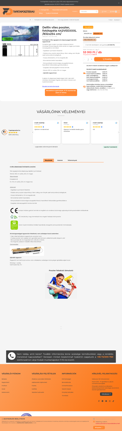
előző (110, 19)
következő (117, 19)
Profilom (4, 385)
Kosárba (107, 59)
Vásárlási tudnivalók (38, 392)
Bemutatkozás (66, 382)
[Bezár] (118, 3)
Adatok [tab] (60, 160)
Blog (40, 13)
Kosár (3, 389)
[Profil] (104, 11)
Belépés (4, 379)
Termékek (65, 395)
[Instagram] (110, 401)
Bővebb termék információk (50, 86)
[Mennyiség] (88, 59)
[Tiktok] (113, 401)
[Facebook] (99, 401)
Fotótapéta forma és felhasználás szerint (44, 19)
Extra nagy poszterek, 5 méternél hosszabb (68, 19)
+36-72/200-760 (105, 357)
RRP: (91, 50)
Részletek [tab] (48, 160)
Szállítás (34, 389)
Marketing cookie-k (108, 422)
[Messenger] (102, 401)
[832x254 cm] (98, 33)
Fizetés (34, 385)
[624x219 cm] (88, 33)
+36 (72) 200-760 (102, 90)
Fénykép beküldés (67, 392)
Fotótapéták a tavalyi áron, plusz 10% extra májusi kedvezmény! (59, 1)
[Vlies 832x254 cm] (89, 40)
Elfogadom (99, 427)
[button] (44, 10)
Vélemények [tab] (72, 160)
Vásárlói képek (66, 389)
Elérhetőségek (66, 379)
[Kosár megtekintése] (113, 11)
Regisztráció (5, 382)
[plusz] (91, 59)
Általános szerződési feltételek (41, 379)
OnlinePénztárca (67, 385)
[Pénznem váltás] (75, 11)
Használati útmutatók (60, 10)
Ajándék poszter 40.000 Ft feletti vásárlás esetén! (59, 4)
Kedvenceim (5, 392)
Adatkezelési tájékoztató (39, 382)
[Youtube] (106, 401)
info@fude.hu (111, 88)
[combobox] (89, 11)
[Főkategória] (30, 19)
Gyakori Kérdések (52, 13)
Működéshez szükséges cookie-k (105, 419)
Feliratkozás (106, 394)
